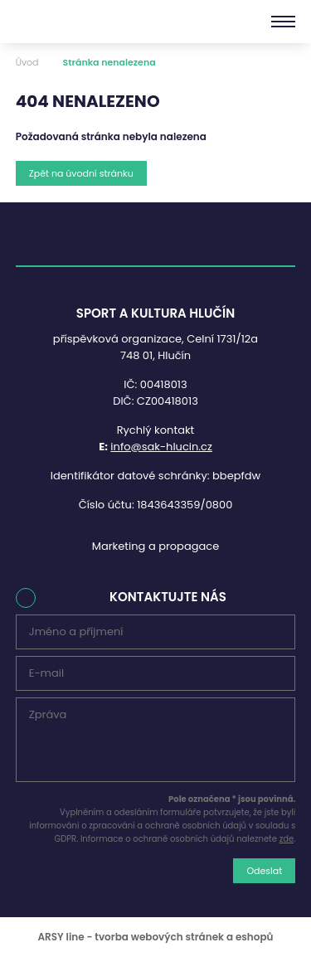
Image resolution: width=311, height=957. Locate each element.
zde (286, 839)
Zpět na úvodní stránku (81, 173)
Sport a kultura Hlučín (72, 21)
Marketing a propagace (155, 546)
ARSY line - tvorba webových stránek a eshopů (155, 937)
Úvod (27, 62)
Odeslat (264, 870)
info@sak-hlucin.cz (161, 446)
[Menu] (283, 21)
